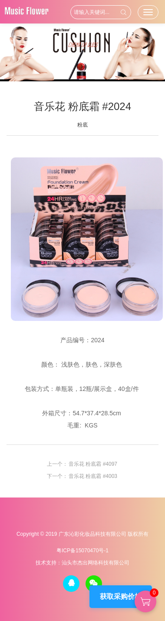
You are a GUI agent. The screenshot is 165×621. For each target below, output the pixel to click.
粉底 (82, 125)
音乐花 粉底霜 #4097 (93, 464)
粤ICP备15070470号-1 (82, 551)
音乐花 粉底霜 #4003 (93, 476)
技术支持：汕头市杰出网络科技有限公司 (82, 563)
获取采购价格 (121, 596)
